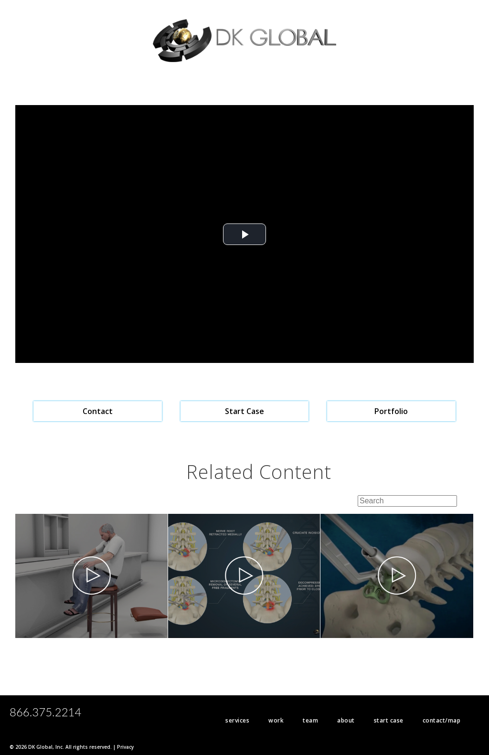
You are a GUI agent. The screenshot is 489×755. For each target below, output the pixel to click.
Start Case (244, 411)
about (346, 720)
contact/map (442, 720)
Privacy (125, 747)
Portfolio (391, 411)
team (310, 720)
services (237, 720)
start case (389, 720)
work (276, 720)
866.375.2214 (45, 712)
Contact (98, 411)
